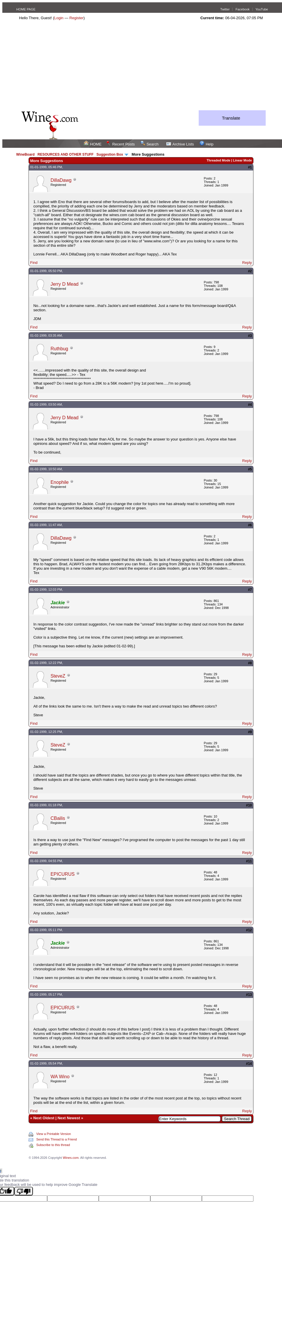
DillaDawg (60, 180)
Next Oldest (43, 1118)
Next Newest (68, 1118)
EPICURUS (62, 874)
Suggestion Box (109, 154)
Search (149, 144)
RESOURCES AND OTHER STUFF (66, 154)
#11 (249, 861)
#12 (249, 930)
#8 (250, 663)
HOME (92, 144)
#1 (250, 167)
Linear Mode (242, 160)
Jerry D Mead (64, 284)
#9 (250, 732)
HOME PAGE (26, 9)
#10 (249, 805)
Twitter (225, 9)
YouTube (261, 9)
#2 (250, 271)
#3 (250, 336)
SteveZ (57, 676)
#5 (250, 469)
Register (76, 18)
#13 (249, 995)
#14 (249, 1064)
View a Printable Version (53, 1134)
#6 (250, 525)
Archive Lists (180, 144)
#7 (250, 590)
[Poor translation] (23, 1191)
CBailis (57, 818)
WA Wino (59, 1076)
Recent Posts (120, 144)
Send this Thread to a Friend (56, 1139)
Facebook (242, 9)
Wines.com (70, 1157)
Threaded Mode (218, 160)
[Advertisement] (141, 66)
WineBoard (25, 154)
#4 (250, 405)
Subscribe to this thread (53, 1145)
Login (59, 18)
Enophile (59, 482)
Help (207, 144)
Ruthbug (59, 348)
